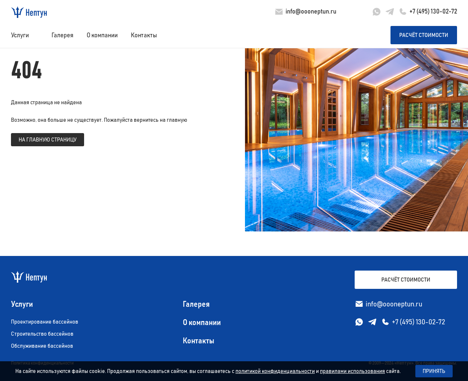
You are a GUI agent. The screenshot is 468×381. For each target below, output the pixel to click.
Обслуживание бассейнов (42, 346)
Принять (434, 371)
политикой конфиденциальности (275, 371)
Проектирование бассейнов (44, 322)
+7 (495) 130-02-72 (433, 11)
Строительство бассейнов (42, 334)
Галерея (62, 35)
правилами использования (352, 371)
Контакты (144, 35)
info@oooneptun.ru (311, 11)
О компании (102, 35)
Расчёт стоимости (423, 35)
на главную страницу (47, 140)
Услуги (20, 35)
